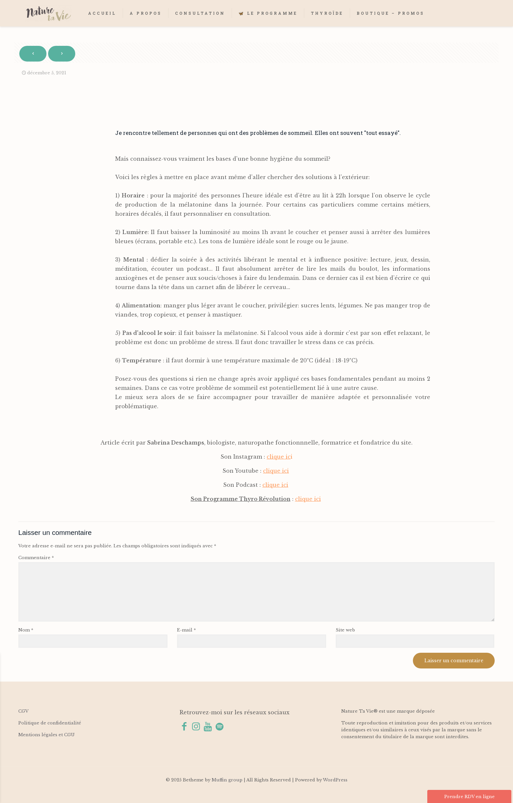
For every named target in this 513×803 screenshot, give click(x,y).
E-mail (186, 630)
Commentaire (36, 557)
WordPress (335, 780)
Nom (25, 630)
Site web (345, 630)
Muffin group (227, 780)
